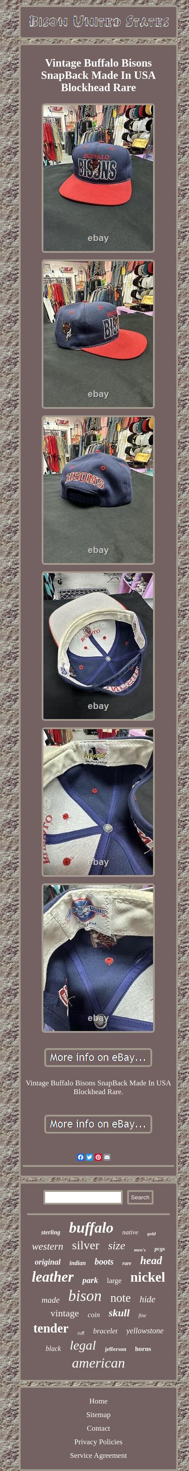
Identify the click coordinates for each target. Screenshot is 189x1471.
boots (104, 1261)
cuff (80, 1333)
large (114, 1280)
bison (85, 1295)
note (121, 1297)
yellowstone (145, 1330)
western (48, 1246)
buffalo (91, 1227)
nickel (147, 1277)
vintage (64, 1313)
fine (142, 1315)
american (98, 1363)
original (48, 1262)
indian (77, 1263)
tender (51, 1328)
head (151, 1260)
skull (119, 1313)
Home (98, 1401)
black (53, 1348)
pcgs (159, 1248)
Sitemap (98, 1415)
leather (52, 1277)
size (116, 1245)
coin (94, 1315)
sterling (51, 1232)
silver (85, 1245)
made (51, 1299)
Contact (98, 1428)
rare (127, 1263)
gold (151, 1233)
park (90, 1280)
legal (83, 1345)
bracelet (105, 1331)
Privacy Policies (98, 1442)
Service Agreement (98, 1455)
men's (140, 1249)
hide (147, 1299)
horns (143, 1348)
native (130, 1232)
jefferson (115, 1349)
